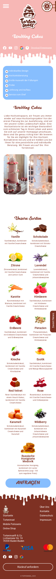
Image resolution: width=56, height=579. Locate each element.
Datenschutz (46, 515)
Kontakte (44, 511)
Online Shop (9, 528)
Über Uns (44, 507)
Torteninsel (9, 519)
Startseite (8, 515)
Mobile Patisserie (12, 524)
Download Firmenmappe (39, 48)
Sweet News (53, 320)
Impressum (46, 519)
